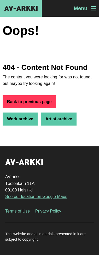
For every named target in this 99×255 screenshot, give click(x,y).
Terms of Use (17, 211)
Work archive (20, 119)
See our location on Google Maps (36, 196)
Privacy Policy (48, 211)
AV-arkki (21, 8)
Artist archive (58, 119)
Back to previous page (29, 101)
